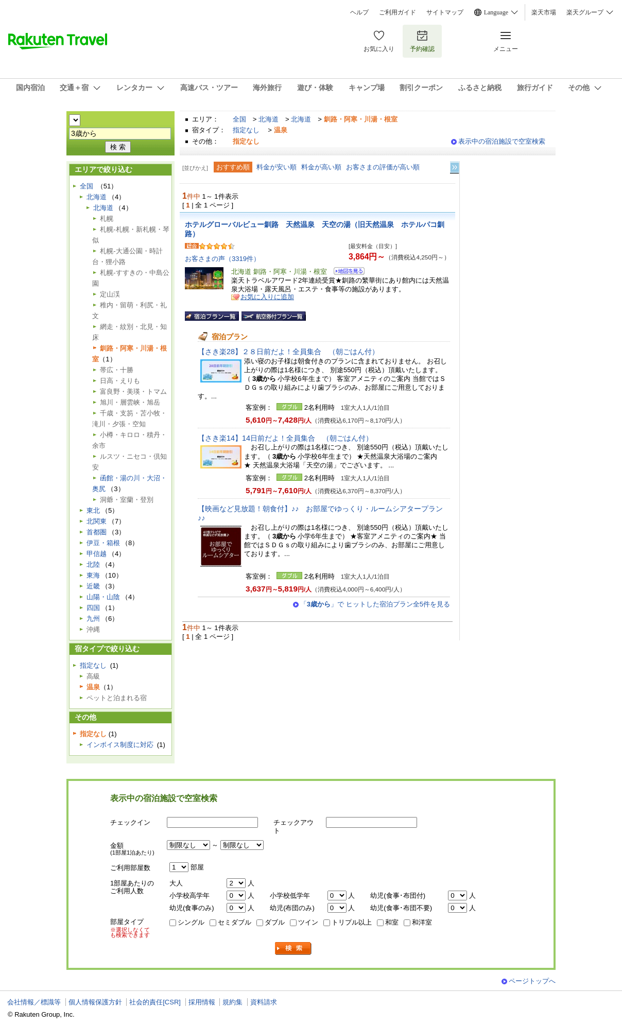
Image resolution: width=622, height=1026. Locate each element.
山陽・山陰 (103, 597)
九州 (93, 618)
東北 (93, 510)
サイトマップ (444, 12)
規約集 (232, 1002)
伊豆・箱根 (103, 543)
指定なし (246, 130)
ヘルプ (359, 12)
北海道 (268, 119)
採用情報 (201, 1002)
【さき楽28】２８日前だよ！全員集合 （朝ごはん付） (288, 351)
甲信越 (97, 554)
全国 (239, 119)
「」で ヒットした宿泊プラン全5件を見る (375, 604)
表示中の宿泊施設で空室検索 (501, 141)
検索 (293, 948)
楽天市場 (543, 12)
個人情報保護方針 (95, 1002)
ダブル (275, 922)
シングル (191, 922)
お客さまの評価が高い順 (383, 167)
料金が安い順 (276, 167)
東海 (93, 575)
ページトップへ (532, 981)
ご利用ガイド (397, 12)
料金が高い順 (321, 167)
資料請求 (263, 1002)
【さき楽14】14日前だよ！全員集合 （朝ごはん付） (285, 438)
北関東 (97, 521)
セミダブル (234, 922)
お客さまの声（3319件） (222, 259)
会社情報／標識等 (34, 1002)
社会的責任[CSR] (155, 1002)
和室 (392, 922)
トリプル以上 (352, 922)
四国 (93, 608)
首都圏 (97, 532)
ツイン (308, 922)
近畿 (93, 586)
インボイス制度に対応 (120, 745)
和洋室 (422, 922)
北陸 (93, 564)
